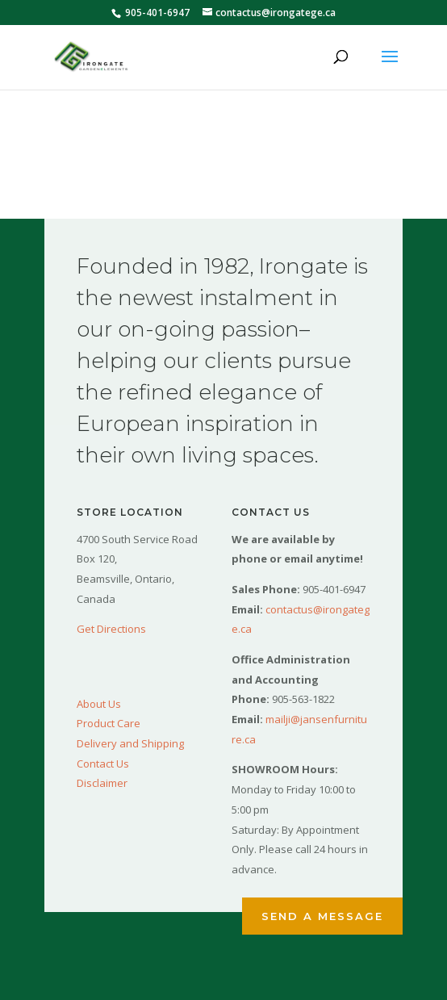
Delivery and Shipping (130, 743)
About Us (99, 704)
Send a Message (322, 916)
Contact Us (103, 763)
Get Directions (111, 628)
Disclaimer (102, 783)
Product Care (108, 723)
